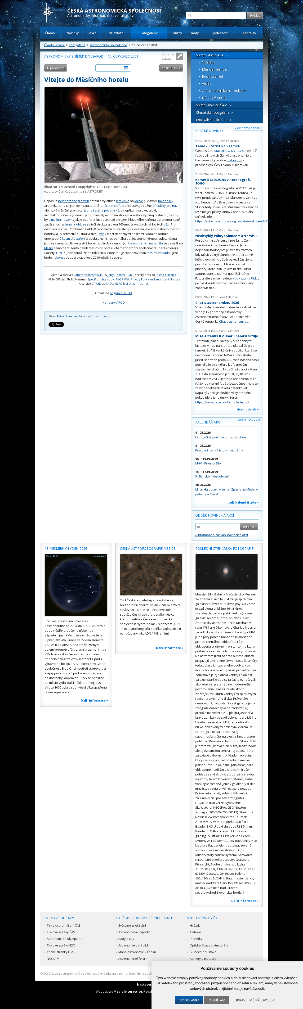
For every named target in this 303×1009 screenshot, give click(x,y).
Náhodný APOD (113, 302)
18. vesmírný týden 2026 (66, 548)
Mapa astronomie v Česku (137, 952)
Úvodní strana (54, 45)
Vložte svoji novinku (248, 128)
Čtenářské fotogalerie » (214, 112)
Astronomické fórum (132, 958)
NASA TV (53, 958)
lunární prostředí (112, 205)
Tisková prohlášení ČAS (63, 925)
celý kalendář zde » (243, 502)
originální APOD (121, 293)
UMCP (130, 275)
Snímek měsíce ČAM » (213, 105)
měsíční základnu (159, 253)
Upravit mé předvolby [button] (255, 1000)
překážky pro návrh (166, 205)
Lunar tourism (100, 316)
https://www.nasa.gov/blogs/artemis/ (222, 402)
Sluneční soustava (203, 952)
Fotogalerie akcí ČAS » (213, 119)
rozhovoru (234, 160)
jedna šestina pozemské (101, 210)
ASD (98, 284)
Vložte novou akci (249, 420)
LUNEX (60, 253)
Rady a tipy (126, 939)
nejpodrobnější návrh (73, 201)
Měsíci (138, 201)
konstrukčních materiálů (145, 243)
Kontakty (249, 33)
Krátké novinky (209, 130)
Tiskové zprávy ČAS (61, 932)
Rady (195, 33)
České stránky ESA (60, 952)
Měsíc (61, 316)
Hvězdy (195, 925)
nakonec (59, 257)
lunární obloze (75, 224)
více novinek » (247, 409)
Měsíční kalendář (215, 69)
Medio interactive (128, 991)
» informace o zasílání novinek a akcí (221, 535)
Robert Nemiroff (85, 275)
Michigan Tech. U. (137, 284)
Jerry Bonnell (116, 275)
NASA (109, 284)
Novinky (73, 33)
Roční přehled (212, 76)
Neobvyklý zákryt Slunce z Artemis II (226, 236)
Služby (177, 33)
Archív (206, 83)
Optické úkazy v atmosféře (209, 945)
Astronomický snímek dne (108, 45)
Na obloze (116, 33)
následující (169, 68)
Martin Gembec (229, 174)
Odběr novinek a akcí (214, 515)
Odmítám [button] (217, 1000)
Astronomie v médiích (133, 945)
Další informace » (94, 700)
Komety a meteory (203, 958)
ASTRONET (94, 191)
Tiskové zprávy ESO (61, 945)
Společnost (219, 33)
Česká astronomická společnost (74, 973)
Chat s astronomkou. (234, 321)
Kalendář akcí (208, 422)
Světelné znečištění (132, 925)
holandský (165, 201)
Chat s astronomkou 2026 (217, 302)
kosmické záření (73, 238)
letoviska (122, 201)
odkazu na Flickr (246, 278)
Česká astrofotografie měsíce (147, 548)
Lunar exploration (78, 316)
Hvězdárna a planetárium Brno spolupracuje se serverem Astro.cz (147, 973)
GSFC (118, 284)
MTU (100, 275)
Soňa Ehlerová (228, 297)
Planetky (196, 939)
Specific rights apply (101, 279)
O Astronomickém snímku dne (225, 90)
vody (102, 234)
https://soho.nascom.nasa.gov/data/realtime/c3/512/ (233, 221)
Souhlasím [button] (189, 1000)
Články (50, 33)
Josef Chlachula (166, 275)
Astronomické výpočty (134, 932)
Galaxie (195, 932)
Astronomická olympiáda (64, 939)
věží (166, 224)
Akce (93, 33)
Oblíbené (208, 62)
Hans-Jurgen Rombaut (111, 187)
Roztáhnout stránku (169, 56)
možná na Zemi (62, 219)
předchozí (57, 68)
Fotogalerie (149, 33)
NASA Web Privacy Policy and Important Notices (148, 279)
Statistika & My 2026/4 (230, 151)
